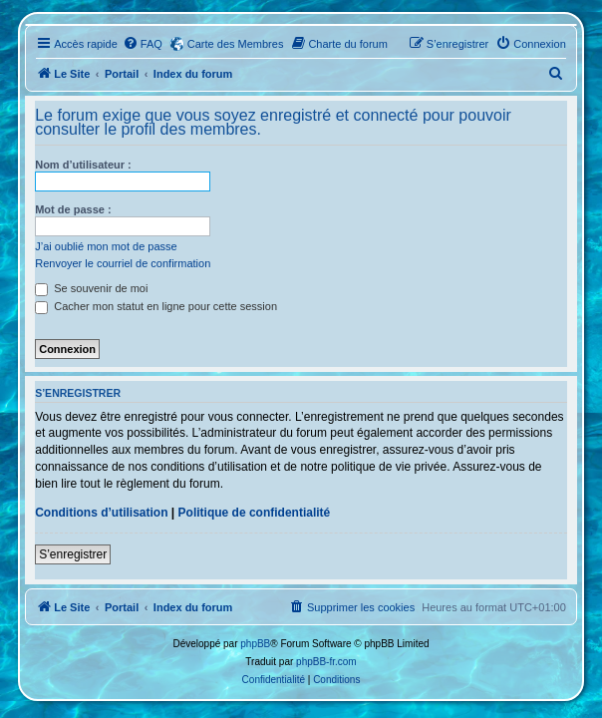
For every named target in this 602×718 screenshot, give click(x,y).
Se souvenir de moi (91, 288)
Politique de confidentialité (254, 513)
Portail (122, 74)
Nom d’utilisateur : (83, 165)
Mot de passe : (73, 209)
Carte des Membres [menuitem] (235, 44)
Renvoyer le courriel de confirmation (122, 263)
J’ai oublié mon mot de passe (105, 246)
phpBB (255, 643)
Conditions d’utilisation (101, 513)
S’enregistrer (73, 554)
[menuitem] (142, 44)
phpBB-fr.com (326, 661)
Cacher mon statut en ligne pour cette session (156, 306)
